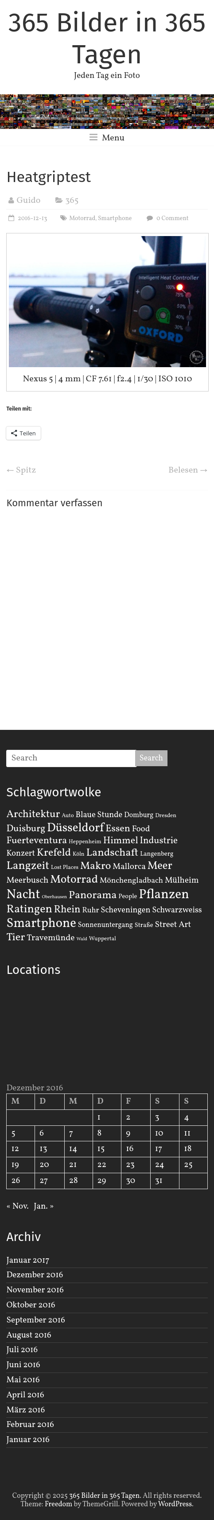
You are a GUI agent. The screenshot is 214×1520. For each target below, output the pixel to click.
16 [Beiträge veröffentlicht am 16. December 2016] (129, 1149)
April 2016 (25, 1395)
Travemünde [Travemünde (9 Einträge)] (50, 938)
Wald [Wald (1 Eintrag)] (81, 939)
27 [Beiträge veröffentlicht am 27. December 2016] (43, 1181)
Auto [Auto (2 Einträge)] (68, 816)
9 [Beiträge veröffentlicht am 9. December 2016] (128, 1133)
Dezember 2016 (34, 1275)
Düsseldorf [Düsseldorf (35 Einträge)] (75, 828)
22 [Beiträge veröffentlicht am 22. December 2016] (101, 1165)
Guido (28, 200)
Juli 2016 (22, 1350)
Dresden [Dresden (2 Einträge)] (165, 816)
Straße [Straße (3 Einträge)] (144, 925)
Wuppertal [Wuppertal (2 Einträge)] (102, 939)
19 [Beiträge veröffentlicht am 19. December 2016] (15, 1165)
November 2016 (34, 1290)
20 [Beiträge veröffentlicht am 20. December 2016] (44, 1165)
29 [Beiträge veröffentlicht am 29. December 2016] (101, 1181)
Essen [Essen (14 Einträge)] (117, 829)
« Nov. (17, 1206)
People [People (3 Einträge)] (127, 896)
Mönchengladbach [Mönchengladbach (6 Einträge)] (131, 880)
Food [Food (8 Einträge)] (141, 829)
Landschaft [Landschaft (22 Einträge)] (112, 853)
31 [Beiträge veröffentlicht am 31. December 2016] (159, 1181)
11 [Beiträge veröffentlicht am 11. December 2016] (187, 1133)
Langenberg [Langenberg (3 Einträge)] (156, 853)
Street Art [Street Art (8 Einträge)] (173, 925)
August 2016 (28, 1335)
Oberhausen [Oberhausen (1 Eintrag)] (54, 897)
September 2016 (35, 1320)
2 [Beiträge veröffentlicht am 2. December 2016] (128, 1117)
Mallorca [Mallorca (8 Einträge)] (129, 866)
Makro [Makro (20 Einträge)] (95, 866)
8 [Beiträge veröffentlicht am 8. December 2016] (99, 1133)
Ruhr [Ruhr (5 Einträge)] (90, 910)
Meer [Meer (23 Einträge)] (160, 866)
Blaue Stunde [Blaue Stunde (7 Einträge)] (98, 815)
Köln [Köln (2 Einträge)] (79, 854)
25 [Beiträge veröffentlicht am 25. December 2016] (188, 1165)
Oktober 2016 (30, 1305)
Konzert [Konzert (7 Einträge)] (20, 853)
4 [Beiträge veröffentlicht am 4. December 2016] (186, 1117)
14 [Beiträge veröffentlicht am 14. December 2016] (73, 1149)
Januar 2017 (27, 1260)
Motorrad (82, 218)
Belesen (188, 470)
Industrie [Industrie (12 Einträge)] (159, 840)
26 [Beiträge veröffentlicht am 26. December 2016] (15, 1181)
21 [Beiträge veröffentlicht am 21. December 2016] (73, 1165)
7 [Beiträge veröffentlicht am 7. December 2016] (71, 1133)
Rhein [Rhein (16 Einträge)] (67, 910)
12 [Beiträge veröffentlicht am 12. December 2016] (15, 1149)
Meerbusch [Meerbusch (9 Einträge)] (27, 880)
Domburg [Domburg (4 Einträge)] (138, 815)
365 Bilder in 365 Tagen (107, 38)
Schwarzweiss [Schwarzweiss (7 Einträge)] (177, 910)
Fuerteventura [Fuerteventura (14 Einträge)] (36, 841)
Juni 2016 (23, 1365)
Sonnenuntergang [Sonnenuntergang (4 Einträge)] (105, 925)
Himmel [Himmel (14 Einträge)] (120, 841)
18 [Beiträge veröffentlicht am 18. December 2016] (187, 1149)
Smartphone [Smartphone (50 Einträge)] (41, 924)
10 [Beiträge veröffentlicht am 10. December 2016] (159, 1133)
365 (71, 200)
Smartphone (115, 218)
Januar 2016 (27, 1440)
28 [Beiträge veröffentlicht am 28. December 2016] (73, 1181)
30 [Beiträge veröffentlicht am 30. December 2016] (130, 1181)
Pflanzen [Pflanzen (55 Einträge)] (164, 895)
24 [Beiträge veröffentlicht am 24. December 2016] (159, 1165)
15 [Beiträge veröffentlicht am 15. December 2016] (101, 1149)
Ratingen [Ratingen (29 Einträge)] (29, 909)
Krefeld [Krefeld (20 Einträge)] (54, 852)
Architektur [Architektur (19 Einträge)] (33, 814)
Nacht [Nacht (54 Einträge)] (23, 895)
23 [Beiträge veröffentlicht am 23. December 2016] (130, 1165)
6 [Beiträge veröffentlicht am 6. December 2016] (41, 1133)
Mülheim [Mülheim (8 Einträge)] (182, 880)
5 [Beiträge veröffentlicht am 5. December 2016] (13, 1133)
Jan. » (44, 1206)
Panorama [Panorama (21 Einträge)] (93, 895)
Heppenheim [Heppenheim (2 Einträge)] (85, 842)
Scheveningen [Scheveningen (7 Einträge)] (125, 910)
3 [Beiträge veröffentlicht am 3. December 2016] (157, 1117)
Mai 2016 (22, 1380)
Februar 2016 (30, 1425)
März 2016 (25, 1410)
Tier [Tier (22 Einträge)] (15, 937)
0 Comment (166, 218)
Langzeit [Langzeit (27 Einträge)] (27, 866)
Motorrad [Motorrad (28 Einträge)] (74, 880)
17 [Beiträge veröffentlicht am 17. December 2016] (159, 1149)
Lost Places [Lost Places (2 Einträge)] (64, 868)
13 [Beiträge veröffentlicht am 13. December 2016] (43, 1149)
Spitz (21, 470)
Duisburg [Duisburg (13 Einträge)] (25, 829)
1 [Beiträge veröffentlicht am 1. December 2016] (99, 1117)
